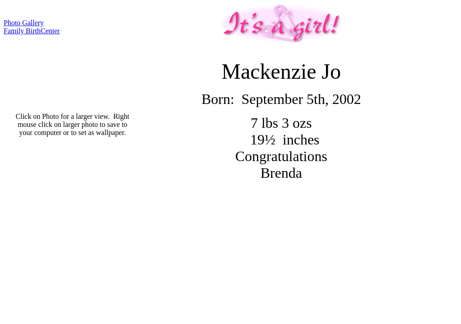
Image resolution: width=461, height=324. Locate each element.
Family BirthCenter (32, 31)
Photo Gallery (24, 23)
